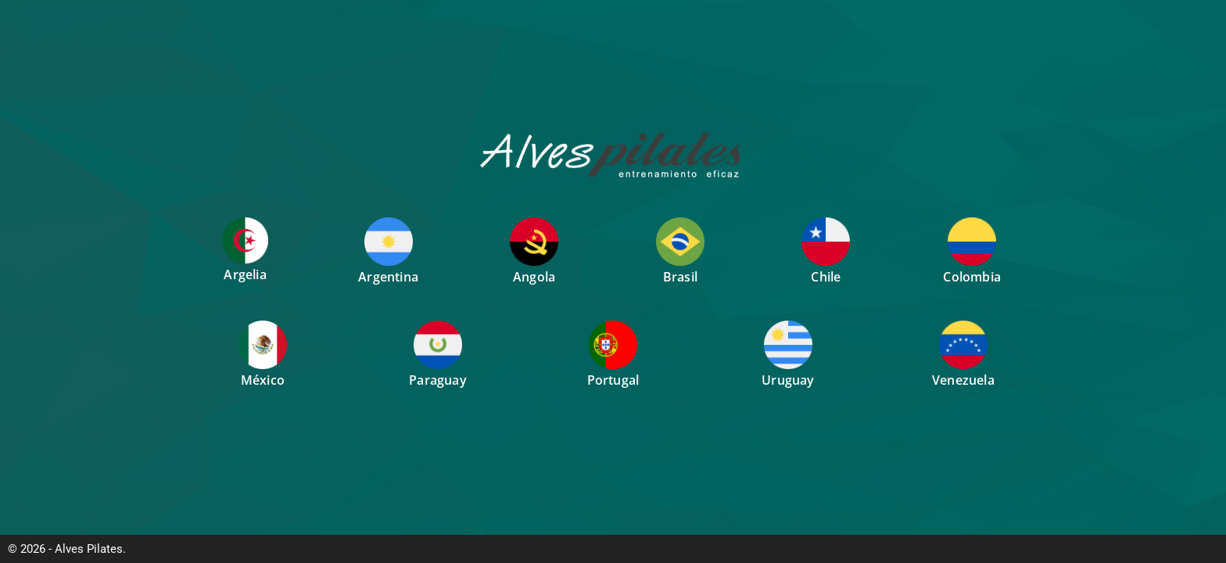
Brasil (680, 276)
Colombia (972, 276)
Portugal (613, 380)
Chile (826, 276)
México (263, 380)
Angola (534, 276)
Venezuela (963, 380)
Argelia (245, 274)
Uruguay (788, 380)
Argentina (388, 276)
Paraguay (438, 380)
